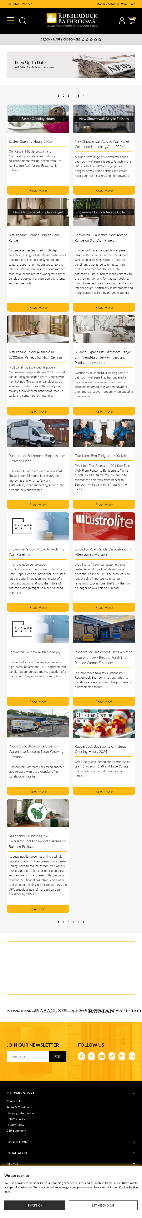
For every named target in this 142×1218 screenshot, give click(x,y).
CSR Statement (16, 1130)
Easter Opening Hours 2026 (30, 141)
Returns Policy (16, 1119)
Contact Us (14, 1101)
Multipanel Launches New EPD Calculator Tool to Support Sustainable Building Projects (37, 841)
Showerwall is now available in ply (35, 652)
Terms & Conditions (19, 1107)
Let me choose (103, 1205)
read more (38, 190)
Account (122, 20)
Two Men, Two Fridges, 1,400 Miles (102, 455)
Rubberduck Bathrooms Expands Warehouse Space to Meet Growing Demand (36, 751)
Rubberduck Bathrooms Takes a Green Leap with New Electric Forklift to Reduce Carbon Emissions (103, 657)
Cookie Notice (128, 1187)
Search (22, 20)
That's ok (35, 1205)
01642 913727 (22, 4)
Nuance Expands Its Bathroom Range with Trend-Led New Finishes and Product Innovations (103, 357)
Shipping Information (20, 1113)
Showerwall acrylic (116, 157)
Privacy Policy (15, 1125)
